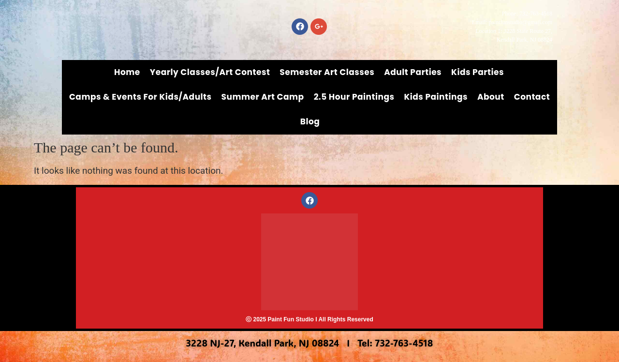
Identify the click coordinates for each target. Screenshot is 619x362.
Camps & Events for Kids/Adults (140, 97)
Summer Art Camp (262, 97)
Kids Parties (477, 72)
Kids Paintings (436, 97)
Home (127, 72)
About (490, 97)
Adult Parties (413, 72)
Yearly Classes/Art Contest (210, 72)
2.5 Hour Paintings (354, 97)
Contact (532, 97)
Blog (310, 121)
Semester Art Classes (327, 72)
